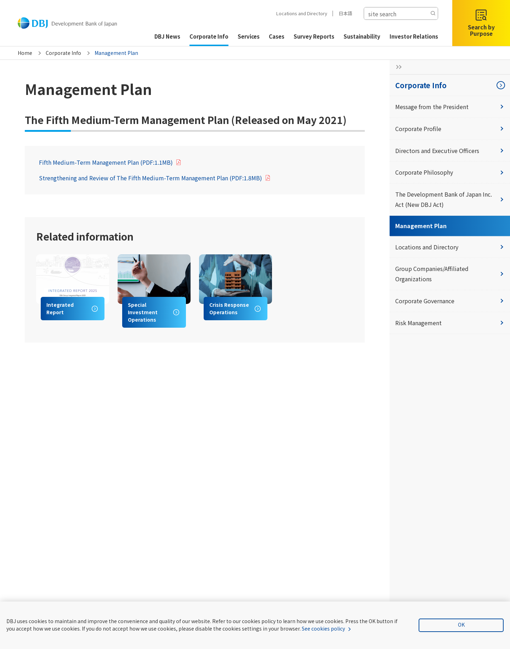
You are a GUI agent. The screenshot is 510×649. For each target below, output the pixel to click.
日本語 (344, 13)
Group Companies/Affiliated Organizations (449, 273)
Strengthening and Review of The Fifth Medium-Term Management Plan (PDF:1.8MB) (150, 178)
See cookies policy (323, 628)
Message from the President (449, 106)
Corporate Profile (449, 128)
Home (25, 52)
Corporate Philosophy (449, 172)
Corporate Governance (449, 301)
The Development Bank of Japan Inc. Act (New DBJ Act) (449, 199)
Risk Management (449, 322)
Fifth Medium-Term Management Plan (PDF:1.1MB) (106, 162)
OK (461, 624)
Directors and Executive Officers (449, 150)
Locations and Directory (300, 13)
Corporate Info (63, 52)
